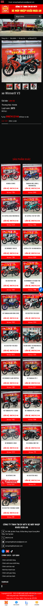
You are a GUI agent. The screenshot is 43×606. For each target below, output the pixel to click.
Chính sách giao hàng (8, 573)
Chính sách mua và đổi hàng (10, 563)
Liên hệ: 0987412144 (10, 188)
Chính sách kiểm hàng (9, 560)
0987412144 (12, 116)
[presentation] (4, 87)
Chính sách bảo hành (8, 576)
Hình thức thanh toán (8, 570)
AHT (35, 595)
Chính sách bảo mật (8, 566)
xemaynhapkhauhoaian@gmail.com (23, 2)
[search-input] (28, 16)
